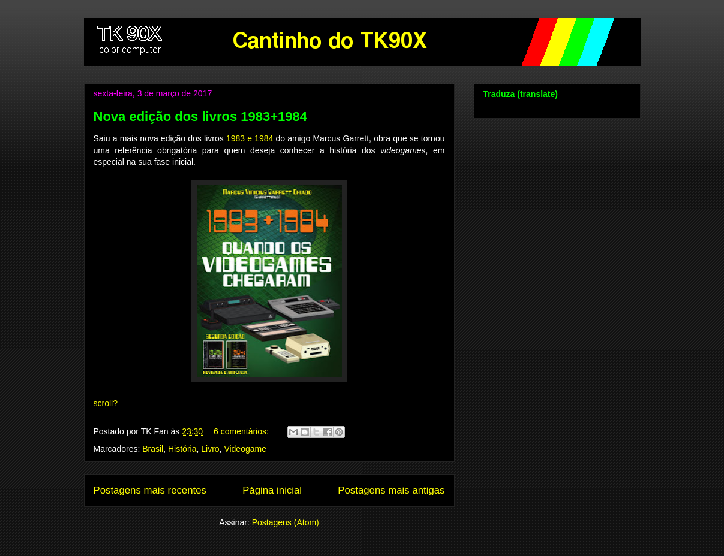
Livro (210, 449)
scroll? (106, 403)
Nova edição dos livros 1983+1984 (200, 116)
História (182, 449)
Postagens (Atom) (285, 522)
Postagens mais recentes (150, 490)
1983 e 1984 (249, 138)
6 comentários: (242, 431)
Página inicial (272, 490)
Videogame (245, 449)
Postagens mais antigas (391, 490)
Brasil (152, 449)
